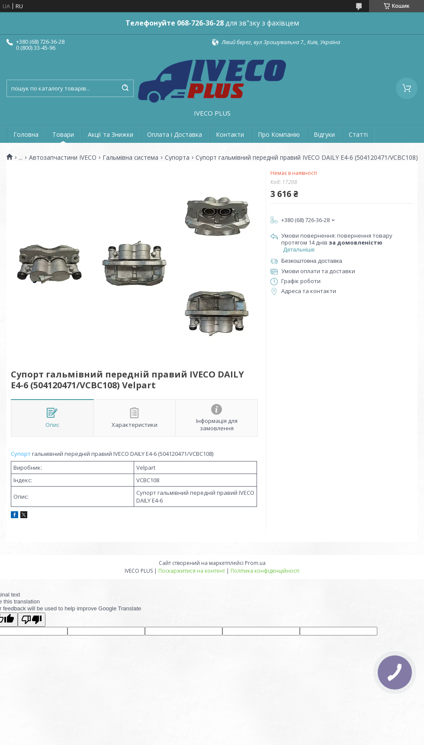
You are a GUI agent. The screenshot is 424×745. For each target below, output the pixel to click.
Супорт (21, 454)
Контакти (230, 134)
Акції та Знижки (110, 134)
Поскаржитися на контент (191, 570)
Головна (26, 134)
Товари (63, 134)
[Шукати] (125, 88)
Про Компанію (279, 134)
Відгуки (324, 134)
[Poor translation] (31, 620)
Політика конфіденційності (265, 570)
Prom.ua (255, 563)
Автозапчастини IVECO (62, 157)
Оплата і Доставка (174, 134)
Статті (358, 134)
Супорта (177, 157)
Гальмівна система (130, 157)
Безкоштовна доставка (311, 261)
